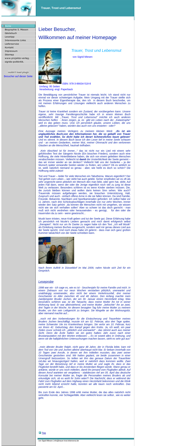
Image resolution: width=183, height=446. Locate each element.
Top (42, 433)
